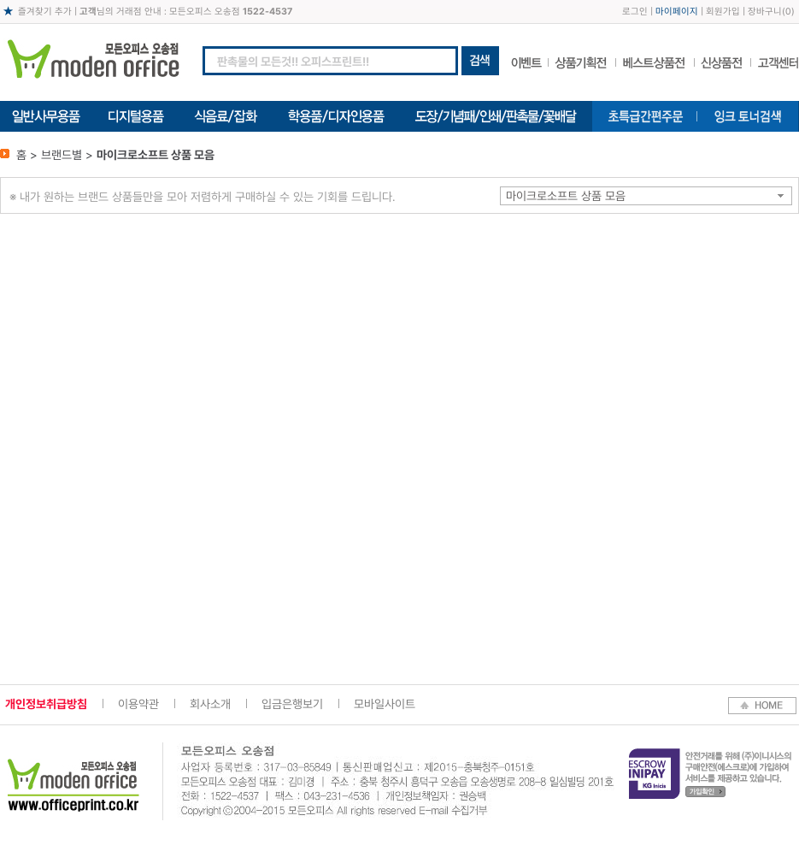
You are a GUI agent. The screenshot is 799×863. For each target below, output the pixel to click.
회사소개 (210, 704)
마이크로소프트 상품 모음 (566, 196)
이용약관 (138, 704)
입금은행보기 (292, 704)
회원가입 (723, 11)
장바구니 (765, 11)
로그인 (635, 11)
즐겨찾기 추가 (45, 11)
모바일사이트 (384, 704)
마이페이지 (676, 11)
